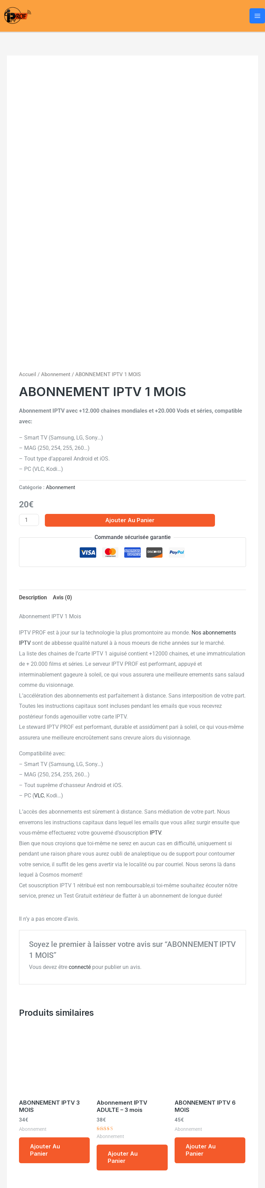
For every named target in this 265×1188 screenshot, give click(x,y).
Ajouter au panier (130, 520)
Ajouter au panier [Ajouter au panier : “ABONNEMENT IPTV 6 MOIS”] (201, 1150)
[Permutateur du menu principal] (257, 16)
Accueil (27, 374)
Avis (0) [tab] (62, 597)
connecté (80, 967)
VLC (39, 795)
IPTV (155, 832)
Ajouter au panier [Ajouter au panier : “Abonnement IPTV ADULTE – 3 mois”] (123, 1157)
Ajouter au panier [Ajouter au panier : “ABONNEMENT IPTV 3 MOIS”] (45, 1150)
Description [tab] (33, 597)
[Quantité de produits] (29, 520)
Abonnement (55, 374)
